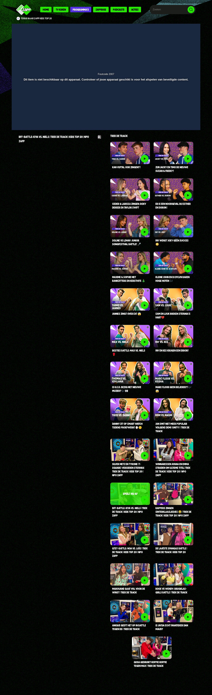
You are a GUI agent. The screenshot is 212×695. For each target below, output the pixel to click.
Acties (135, 9)
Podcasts (118, 9)
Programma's (81, 9)
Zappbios (101, 9)
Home (46, 9)
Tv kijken (61, 9)
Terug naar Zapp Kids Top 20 (36, 18)
